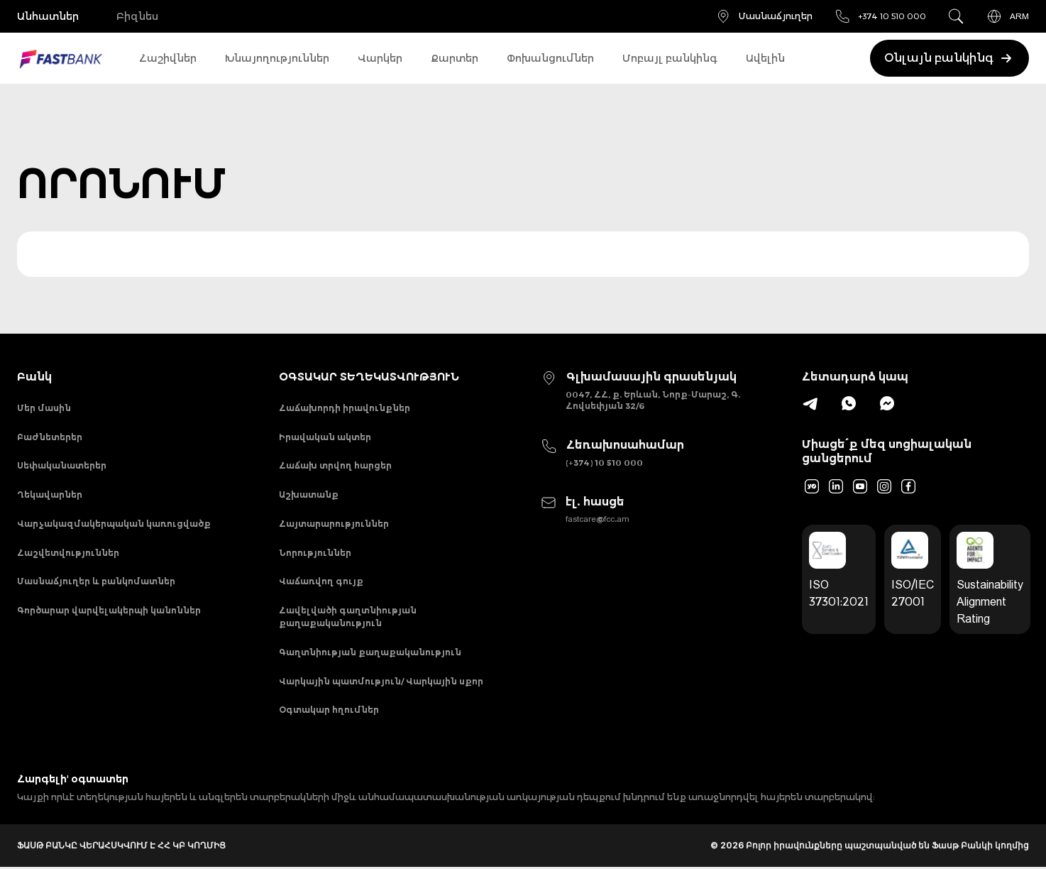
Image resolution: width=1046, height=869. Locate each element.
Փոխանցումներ (550, 58)
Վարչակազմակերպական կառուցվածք (114, 524)
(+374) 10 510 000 (604, 462)
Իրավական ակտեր (325, 437)
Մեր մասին (44, 407)
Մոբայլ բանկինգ (669, 58)
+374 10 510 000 (880, 16)
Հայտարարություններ (334, 524)
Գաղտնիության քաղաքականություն (370, 653)
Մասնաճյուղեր (764, 16)
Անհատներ (48, 16)
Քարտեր (454, 58)
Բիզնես (137, 16)
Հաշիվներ (168, 58)
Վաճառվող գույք (321, 582)
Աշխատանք (308, 495)
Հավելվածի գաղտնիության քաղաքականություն (348, 618)
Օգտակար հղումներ (329, 711)
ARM (1007, 16)
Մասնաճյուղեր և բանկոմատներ (96, 582)
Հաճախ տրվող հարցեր (335, 466)
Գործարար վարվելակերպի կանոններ (109, 611)
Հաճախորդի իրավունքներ (344, 407)
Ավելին (765, 58)
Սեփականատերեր (61, 466)
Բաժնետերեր (49, 437)
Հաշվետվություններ (68, 553)
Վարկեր (380, 58)
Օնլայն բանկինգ (949, 58)
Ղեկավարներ (49, 495)
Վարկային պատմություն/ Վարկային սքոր (381, 682)
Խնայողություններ (277, 58)
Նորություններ (315, 553)
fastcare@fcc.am (597, 518)
